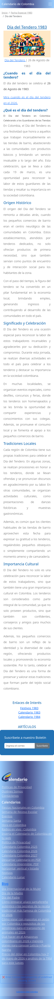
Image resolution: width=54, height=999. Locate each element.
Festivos (7, 873)
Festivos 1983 (29, 708)
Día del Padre (11, 897)
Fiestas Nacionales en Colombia (23, 807)
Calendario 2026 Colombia (27, 992)
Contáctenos (10, 796)
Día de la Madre (12, 893)
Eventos (7, 816)
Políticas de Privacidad (17, 787)
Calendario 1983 (29, 712)
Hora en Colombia (14, 825)
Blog (5, 883)
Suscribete (42, 745)
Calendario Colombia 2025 (19, 847)
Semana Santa (11, 821)
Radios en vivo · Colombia (19, 829)
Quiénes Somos (12, 791)
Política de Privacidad (16, 842)
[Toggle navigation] (50, 4)
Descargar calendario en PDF (21, 860)
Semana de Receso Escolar (19, 812)
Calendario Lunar (13, 877)
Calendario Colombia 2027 (19, 855)
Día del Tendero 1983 (27, 27)
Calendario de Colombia (18, 4)
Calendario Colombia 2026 (19, 851)
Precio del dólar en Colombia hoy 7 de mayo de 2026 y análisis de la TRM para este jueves (27, 958)
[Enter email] (19, 745)
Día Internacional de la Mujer (21, 889)
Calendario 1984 (29, 717)
